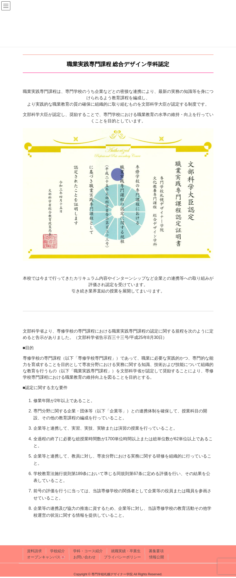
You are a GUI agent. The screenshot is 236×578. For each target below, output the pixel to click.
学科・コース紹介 (88, 551)
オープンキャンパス (46, 557)
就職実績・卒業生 (126, 551)
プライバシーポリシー (122, 557)
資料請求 (34, 551)
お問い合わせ (84, 557)
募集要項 (156, 551)
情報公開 (156, 557)
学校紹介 (57, 551)
